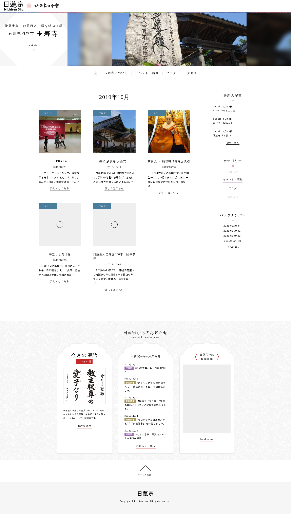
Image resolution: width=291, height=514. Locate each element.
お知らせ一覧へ (145, 446)
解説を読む (84, 426)
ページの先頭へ (145, 475)
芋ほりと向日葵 (60, 254)
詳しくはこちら (59, 188)
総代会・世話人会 (223, 123)
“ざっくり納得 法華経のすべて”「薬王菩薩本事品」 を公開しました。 (145, 386)
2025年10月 (230, 236)
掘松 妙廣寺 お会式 (114, 161)
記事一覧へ (233, 143)
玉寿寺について (116, 73)
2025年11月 (230, 231)
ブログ (171, 73)
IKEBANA (60, 161)
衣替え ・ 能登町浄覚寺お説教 (169, 161)
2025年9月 (230, 241)
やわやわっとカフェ (224, 110)
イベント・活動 (147, 73)
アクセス (190, 73)
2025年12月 (230, 226)
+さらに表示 (233, 247)
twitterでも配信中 (81, 418)
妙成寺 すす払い (222, 135)
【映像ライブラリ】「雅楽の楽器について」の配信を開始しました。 (145, 405)
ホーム (95, 72)
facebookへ (207, 439)
